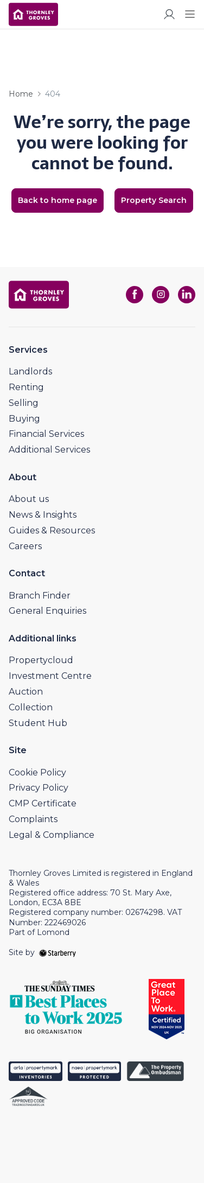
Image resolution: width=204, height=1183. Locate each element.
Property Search (154, 200)
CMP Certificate (42, 803)
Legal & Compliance (51, 835)
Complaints (33, 819)
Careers (25, 546)
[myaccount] (169, 14)
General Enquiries (47, 611)
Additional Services (49, 449)
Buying (24, 419)
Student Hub (38, 723)
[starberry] (57, 952)
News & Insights (42, 515)
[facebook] (134, 294)
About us (29, 499)
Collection (31, 707)
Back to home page (57, 200)
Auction (26, 691)
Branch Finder (40, 595)
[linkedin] (186, 294)
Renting (26, 387)
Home (21, 94)
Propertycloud (41, 660)
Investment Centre (50, 676)
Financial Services (46, 434)
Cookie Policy (37, 772)
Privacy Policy (38, 788)
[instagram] (160, 294)
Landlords (30, 371)
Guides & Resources (52, 530)
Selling (24, 403)
